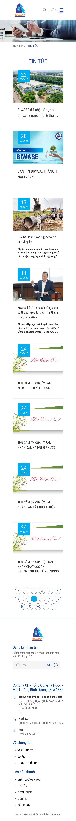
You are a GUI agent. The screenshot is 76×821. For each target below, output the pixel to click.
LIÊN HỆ (22, 798)
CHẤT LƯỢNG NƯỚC (28, 779)
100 (38, 606)
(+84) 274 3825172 (52, 701)
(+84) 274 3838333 (29, 723)
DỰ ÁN (21, 756)
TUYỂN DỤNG (24, 792)
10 (57, 598)
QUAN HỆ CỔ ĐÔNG (28, 763)
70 (30, 606)
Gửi (48, 665)
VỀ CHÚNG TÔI (25, 750)
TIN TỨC (22, 786)
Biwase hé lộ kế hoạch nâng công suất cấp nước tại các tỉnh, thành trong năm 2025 (38, 312)
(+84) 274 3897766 (52, 723)
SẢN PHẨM (23, 805)
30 (22, 606)
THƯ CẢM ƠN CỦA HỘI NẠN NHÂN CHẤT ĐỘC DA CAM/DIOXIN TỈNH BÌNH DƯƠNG (38, 566)
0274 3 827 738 (27, 734)
